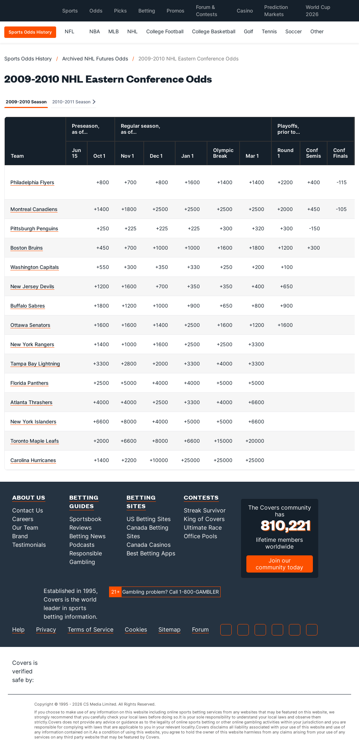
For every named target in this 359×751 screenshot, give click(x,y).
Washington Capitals (34, 267)
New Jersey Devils (32, 286)
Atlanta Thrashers (31, 402)
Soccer (293, 31)
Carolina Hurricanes (33, 460)
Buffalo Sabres (27, 306)
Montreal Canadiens (34, 209)
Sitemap (169, 629)
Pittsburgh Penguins (34, 228)
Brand (20, 536)
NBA (94, 31)
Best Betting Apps (151, 553)
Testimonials (29, 544)
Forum (200, 629)
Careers (22, 518)
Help (18, 629)
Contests (201, 497)
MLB (113, 31)
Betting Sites (141, 501)
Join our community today (279, 564)
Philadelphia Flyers (32, 182)
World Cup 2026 (318, 10)
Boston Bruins (26, 248)
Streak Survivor (205, 510)
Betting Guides (84, 501)
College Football (164, 31)
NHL (132, 31)
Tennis (269, 31)
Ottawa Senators (30, 325)
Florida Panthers (29, 383)
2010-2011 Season (73, 101)
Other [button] (320, 31)
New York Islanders (33, 421)
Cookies (136, 629)
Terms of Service (90, 629)
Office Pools (200, 536)
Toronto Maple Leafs (34, 441)
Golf (248, 31)
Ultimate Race (203, 527)
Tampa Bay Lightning (35, 363)
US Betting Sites (149, 518)
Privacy (46, 629)
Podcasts (81, 544)
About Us (28, 497)
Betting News (87, 536)
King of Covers (204, 518)
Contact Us (27, 510)
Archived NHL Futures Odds (95, 58)
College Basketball (213, 31)
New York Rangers (32, 344)
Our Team (25, 527)
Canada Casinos (149, 544)
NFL (73, 31)
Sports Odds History (28, 58)
